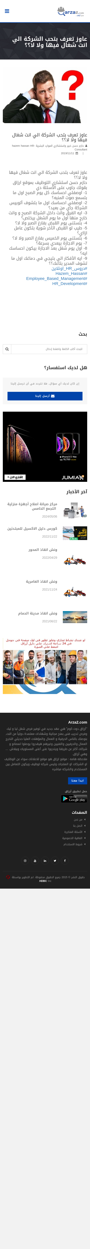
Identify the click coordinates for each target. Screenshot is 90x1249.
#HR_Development (69, 284)
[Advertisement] (45, 933)
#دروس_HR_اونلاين (69, 268)
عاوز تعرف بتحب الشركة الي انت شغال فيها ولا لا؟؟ (49, 137)
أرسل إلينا (45, 396)
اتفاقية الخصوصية (72, 838)
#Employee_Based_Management (56, 279)
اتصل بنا (77, 825)
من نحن (78, 819)
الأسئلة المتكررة (73, 832)
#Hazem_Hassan (71, 273)
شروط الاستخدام (73, 844)
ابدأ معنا (77, 780)
